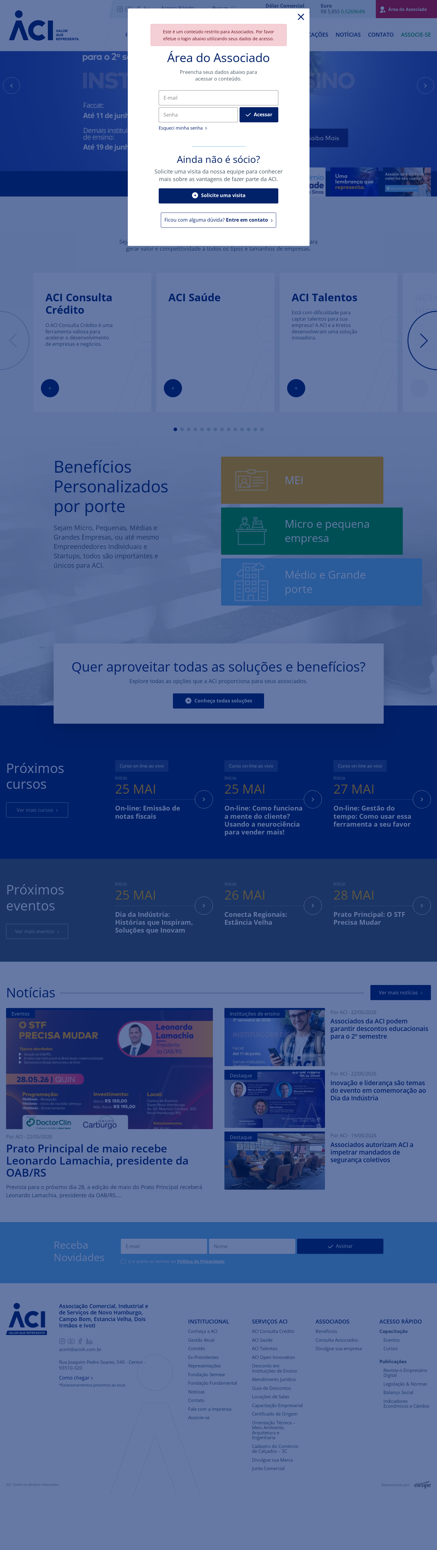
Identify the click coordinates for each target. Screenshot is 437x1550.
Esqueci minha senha (183, 128)
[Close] (301, 17)
